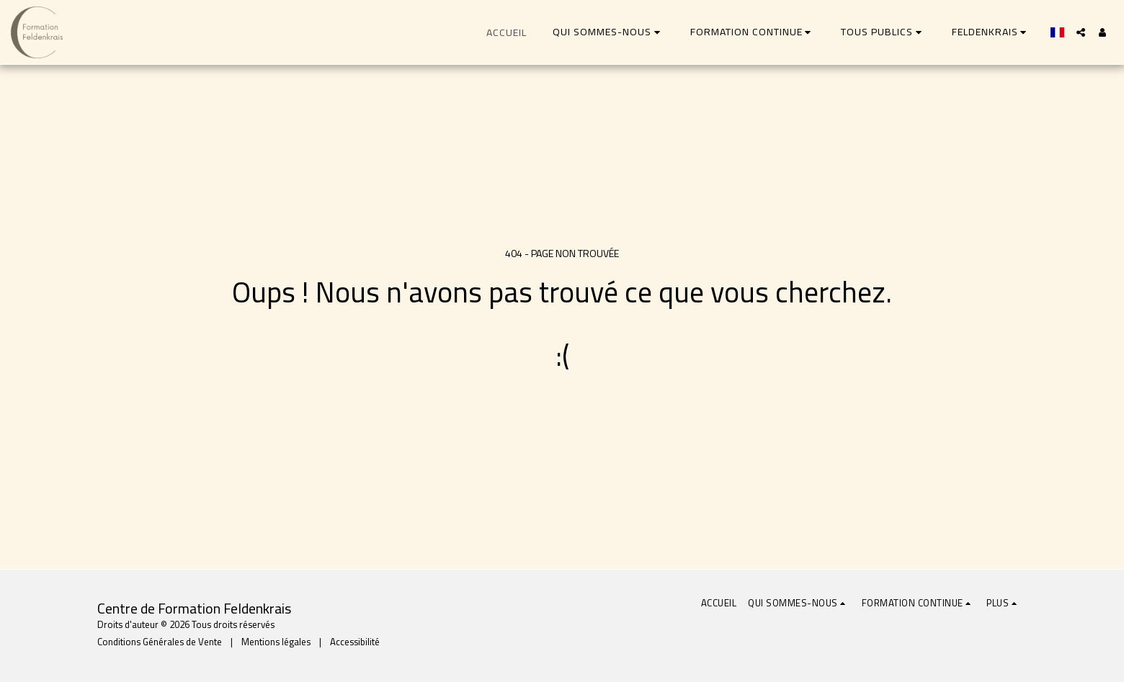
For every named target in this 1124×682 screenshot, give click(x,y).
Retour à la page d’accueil (562, 414)
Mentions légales (276, 642)
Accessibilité (355, 642)
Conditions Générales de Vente (159, 642)
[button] (608, 32)
